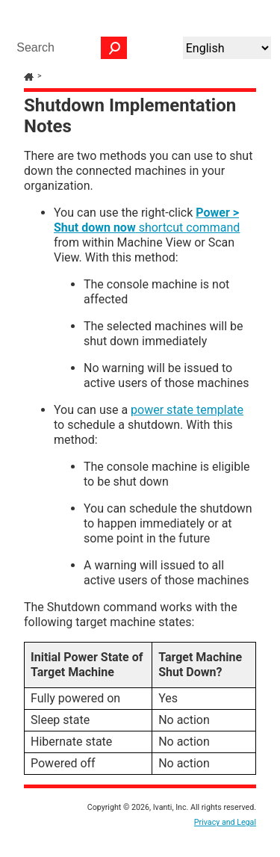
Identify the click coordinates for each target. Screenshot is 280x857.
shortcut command (147, 220)
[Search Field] (68, 48)
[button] (114, 48)
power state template (187, 410)
